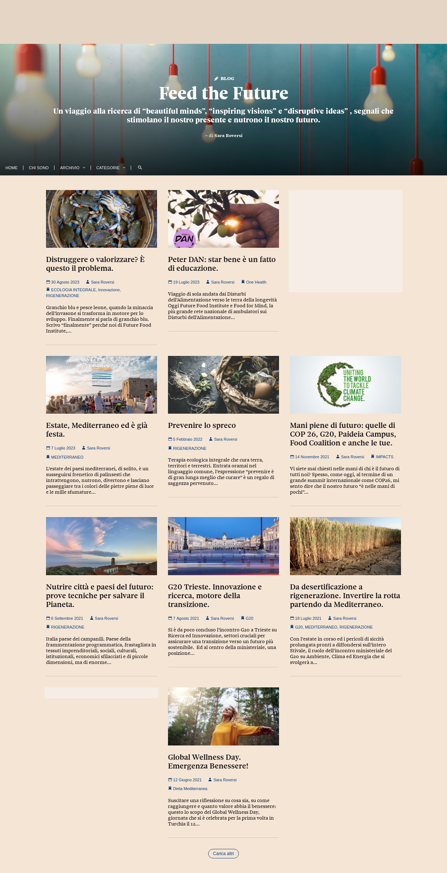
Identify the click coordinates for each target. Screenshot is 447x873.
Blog (223, 78)
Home (11, 168)
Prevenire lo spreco (202, 425)
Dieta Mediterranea (190, 788)
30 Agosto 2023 (62, 282)
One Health (256, 282)
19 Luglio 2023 (183, 282)
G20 (249, 618)
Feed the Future (224, 93)
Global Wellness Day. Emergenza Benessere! (208, 761)
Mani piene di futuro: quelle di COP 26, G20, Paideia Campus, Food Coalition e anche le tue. (343, 434)
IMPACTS (384, 457)
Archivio (69, 168)
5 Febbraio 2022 (185, 439)
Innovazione (108, 290)
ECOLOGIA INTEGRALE (73, 290)
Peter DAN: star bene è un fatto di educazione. (222, 264)
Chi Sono (39, 168)
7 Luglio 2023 (60, 448)
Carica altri (223, 853)
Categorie (108, 168)
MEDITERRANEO (67, 457)
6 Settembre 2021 (64, 618)
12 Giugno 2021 (185, 780)
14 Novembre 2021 (309, 457)
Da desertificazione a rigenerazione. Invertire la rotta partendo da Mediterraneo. (345, 595)
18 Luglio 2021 (305, 618)
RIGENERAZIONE (62, 295)
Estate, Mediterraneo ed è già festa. (97, 430)
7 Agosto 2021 (183, 618)
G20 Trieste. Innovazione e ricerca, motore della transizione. (215, 595)
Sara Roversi (228, 135)
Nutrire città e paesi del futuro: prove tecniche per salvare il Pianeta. (99, 595)
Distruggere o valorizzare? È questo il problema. (95, 264)
